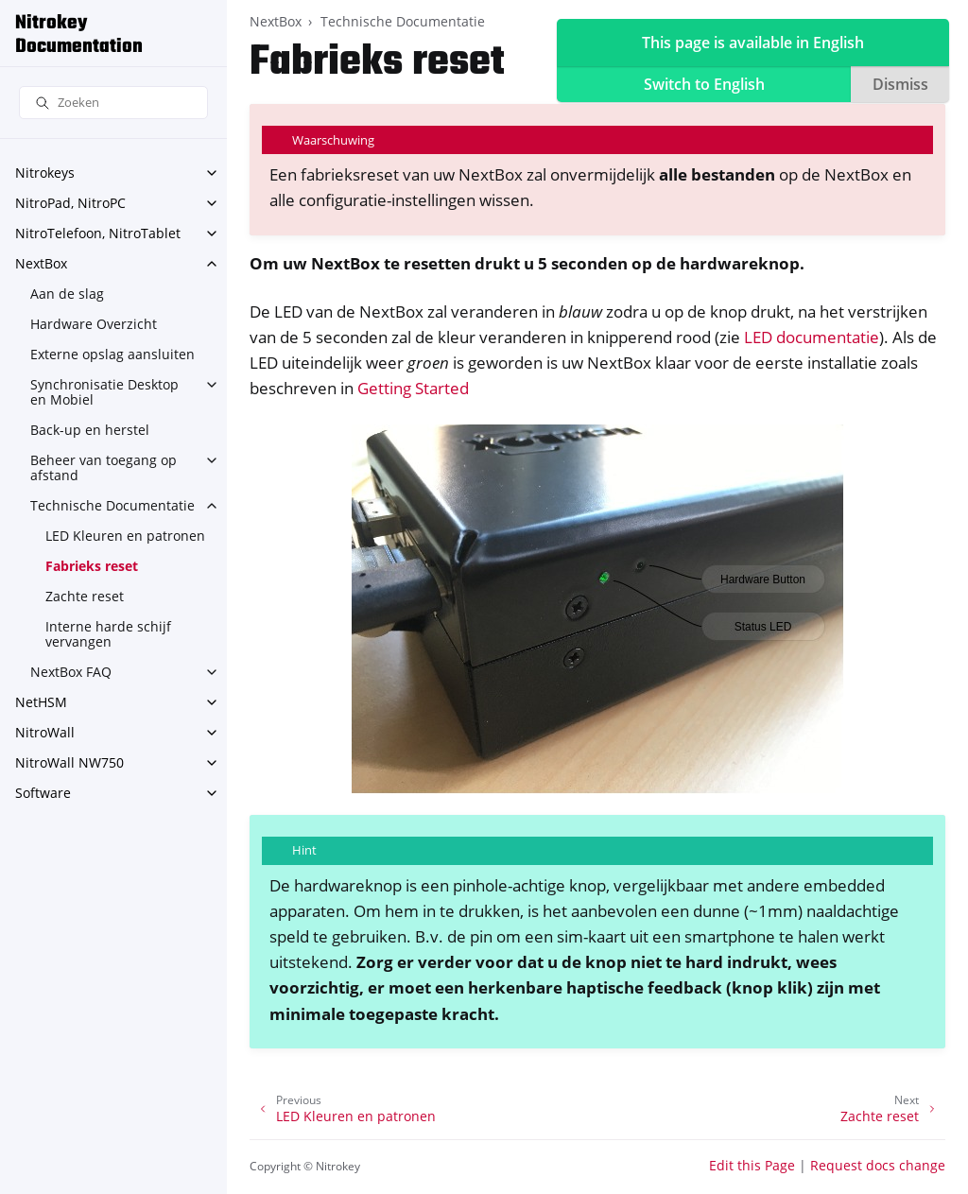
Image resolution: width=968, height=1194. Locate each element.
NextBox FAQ (71, 672)
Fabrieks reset (91, 566)
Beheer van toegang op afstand (103, 467)
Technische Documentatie (112, 505)
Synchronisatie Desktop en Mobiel (104, 391)
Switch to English (704, 84)
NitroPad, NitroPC (70, 203)
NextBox (41, 263)
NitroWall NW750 (69, 762)
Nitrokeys (45, 173)
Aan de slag (67, 294)
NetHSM (41, 702)
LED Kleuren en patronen (125, 536)
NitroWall (45, 732)
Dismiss (900, 84)
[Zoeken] (113, 102)
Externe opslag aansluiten (112, 354)
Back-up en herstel (89, 430)
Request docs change (877, 1165)
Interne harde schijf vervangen (108, 633)
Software (43, 793)
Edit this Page (752, 1165)
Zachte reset (84, 596)
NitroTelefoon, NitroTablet (98, 233)
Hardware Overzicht (93, 324)
